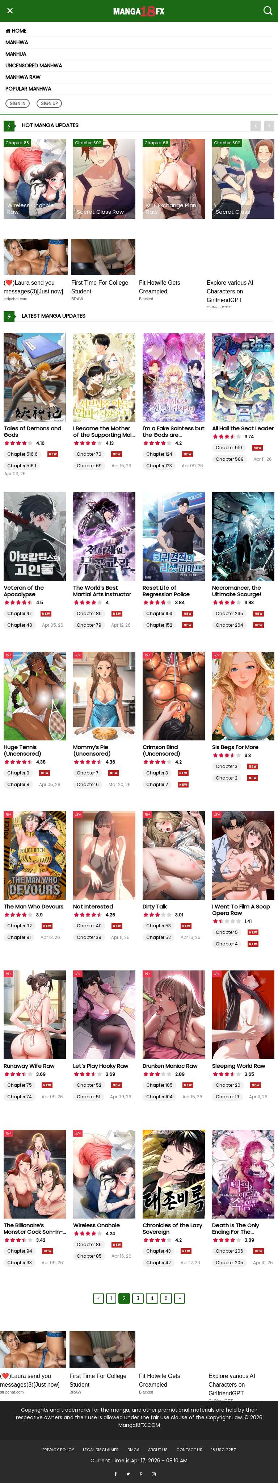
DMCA (133, 1450)
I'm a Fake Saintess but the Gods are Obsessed (174, 435)
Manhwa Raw (23, 77)
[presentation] (255, 126)
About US (158, 1450)
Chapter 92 (19, 926)
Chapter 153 (159, 613)
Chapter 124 (159, 454)
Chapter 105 (159, 1085)
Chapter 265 (229, 613)
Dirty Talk (155, 906)
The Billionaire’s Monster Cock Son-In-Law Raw (33, 1231)
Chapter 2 (157, 784)
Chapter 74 (19, 1097)
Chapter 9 (18, 773)
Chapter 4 (227, 944)
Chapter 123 (159, 466)
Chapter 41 (19, 613)
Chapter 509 (230, 459)
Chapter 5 (227, 932)
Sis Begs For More (235, 747)
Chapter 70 (89, 454)
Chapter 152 (159, 625)
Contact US (189, 1450)
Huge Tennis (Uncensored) (22, 750)
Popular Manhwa (28, 88)
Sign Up (49, 103)
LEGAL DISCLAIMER (101, 1450)
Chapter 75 (19, 1085)
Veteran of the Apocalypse (24, 591)
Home (15, 30)
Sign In (17, 103)
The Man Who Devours (33, 906)
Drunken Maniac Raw (170, 1066)
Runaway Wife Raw (29, 1066)
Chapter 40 (19, 625)
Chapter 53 (158, 926)
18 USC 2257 (223, 1450)
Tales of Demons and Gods (32, 432)
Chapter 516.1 (21, 466)
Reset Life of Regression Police (166, 591)
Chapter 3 (157, 773)
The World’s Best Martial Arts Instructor (102, 591)
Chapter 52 (158, 937)
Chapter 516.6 (22, 454)
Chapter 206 (229, 1251)
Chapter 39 (89, 937)
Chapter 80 (89, 613)
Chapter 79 (89, 625)
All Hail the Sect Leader (243, 428)
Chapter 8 (18, 784)
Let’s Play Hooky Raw (100, 1066)
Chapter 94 (19, 1251)
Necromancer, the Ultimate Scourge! (236, 591)
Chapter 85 (89, 1256)
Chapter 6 (88, 784)
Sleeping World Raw (238, 1066)
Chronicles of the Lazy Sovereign (172, 1228)
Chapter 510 (229, 447)
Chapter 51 (88, 1097)
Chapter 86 (89, 1244)
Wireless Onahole (96, 1225)
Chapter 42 (158, 1262)
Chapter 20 (228, 1085)
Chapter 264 (229, 625)
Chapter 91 (19, 937)
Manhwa (16, 42)
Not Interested (93, 906)
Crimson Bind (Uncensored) (161, 750)
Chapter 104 (159, 1097)
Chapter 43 (158, 1251)
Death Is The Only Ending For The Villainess (235, 1231)
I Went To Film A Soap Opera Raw (241, 910)
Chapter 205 (229, 1262)
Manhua (15, 54)
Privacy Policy (58, 1450)
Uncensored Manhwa (33, 65)
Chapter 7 (87, 773)
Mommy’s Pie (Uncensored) (92, 750)
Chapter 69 (89, 466)
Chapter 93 (19, 1262)
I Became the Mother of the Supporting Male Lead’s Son (104, 435)
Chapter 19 (227, 1097)
